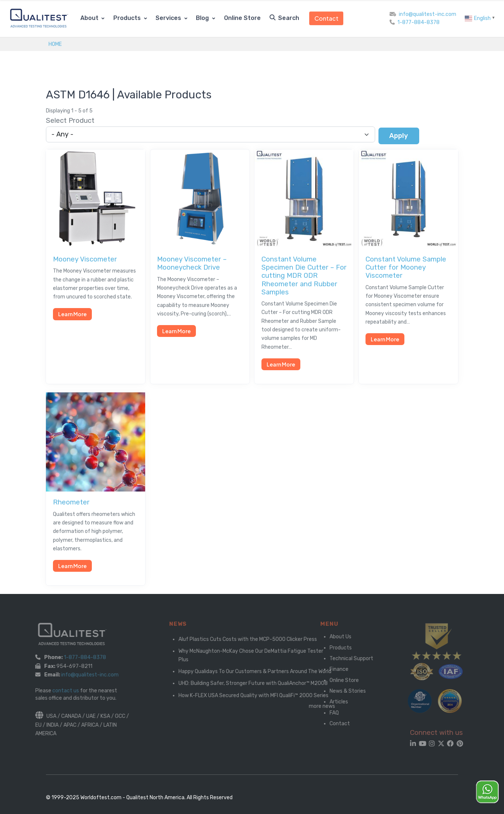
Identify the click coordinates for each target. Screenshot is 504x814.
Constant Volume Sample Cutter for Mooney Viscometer (406, 267)
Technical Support (346, 658)
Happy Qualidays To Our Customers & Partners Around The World (267, 671)
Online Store (242, 17)
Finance (334, 669)
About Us (336, 637)
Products (127, 17)
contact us (58, 691)
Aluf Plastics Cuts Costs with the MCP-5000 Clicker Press (260, 639)
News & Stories (343, 691)
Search (284, 17)
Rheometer (71, 502)
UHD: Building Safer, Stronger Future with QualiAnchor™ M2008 (265, 683)
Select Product (70, 120)
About (90, 17)
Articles (334, 702)
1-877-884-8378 (418, 22)
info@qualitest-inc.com (427, 14)
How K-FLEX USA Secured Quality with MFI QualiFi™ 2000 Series (266, 695)
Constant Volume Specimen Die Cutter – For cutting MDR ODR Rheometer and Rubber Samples (304, 275)
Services (169, 17)
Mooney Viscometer (85, 259)
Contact (326, 18)
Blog (203, 17)
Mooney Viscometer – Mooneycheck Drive (192, 263)
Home (55, 44)
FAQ (329, 713)
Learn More (72, 314)
